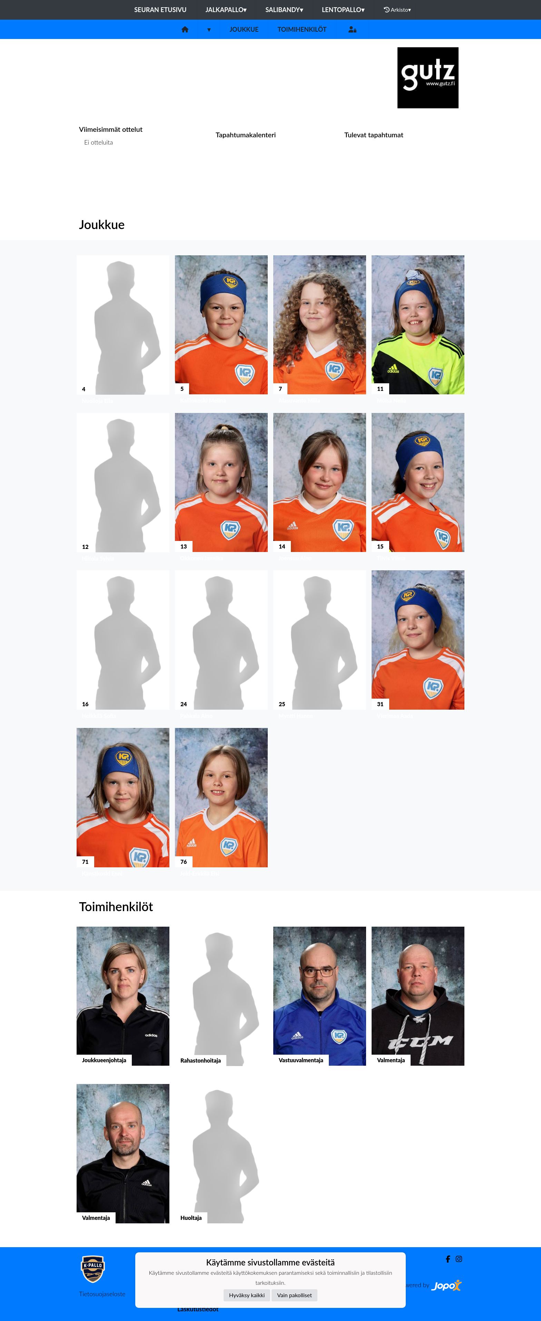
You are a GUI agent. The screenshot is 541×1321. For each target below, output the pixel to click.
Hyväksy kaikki (247, 1295)
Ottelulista (96, 169)
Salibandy (284, 9)
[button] (123, 331)
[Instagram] (456, 1259)
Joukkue (243, 29)
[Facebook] (445, 1259)
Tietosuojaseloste (102, 1294)
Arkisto (397, 10)
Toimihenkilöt (301, 29)
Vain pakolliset (294, 1295)
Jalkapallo (226, 9)
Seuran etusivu (160, 9)
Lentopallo (343, 9)
